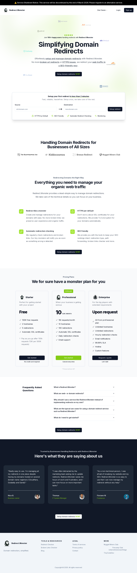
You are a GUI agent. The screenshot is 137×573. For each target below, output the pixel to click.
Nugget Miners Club (111, 544)
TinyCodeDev (109, 553)
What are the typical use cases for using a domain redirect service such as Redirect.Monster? (84, 410)
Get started (32, 358)
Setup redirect (115, 109)
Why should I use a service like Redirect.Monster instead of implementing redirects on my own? (84, 401)
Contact (75, 551)
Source (17, 105)
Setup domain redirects (68, 74)
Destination (68, 105)
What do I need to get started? (84, 417)
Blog (42, 551)
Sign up (129, 10)
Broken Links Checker (49, 548)
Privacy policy (77, 548)
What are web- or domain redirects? (84, 393)
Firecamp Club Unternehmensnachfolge (118, 549)
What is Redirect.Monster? (84, 387)
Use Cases (102, 10)
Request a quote (105, 358)
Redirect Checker (47, 544)
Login (118, 10)
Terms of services (79, 544)
